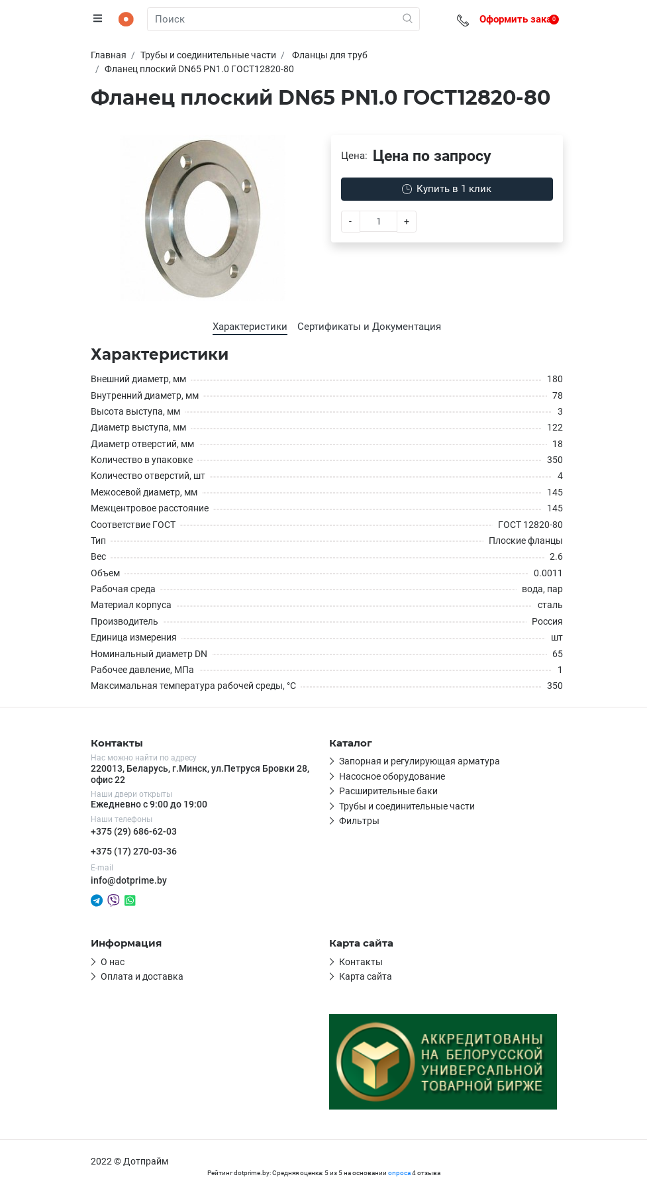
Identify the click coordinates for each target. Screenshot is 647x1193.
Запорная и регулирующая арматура (419, 761)
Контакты (361, 962)
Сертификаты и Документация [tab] (369, 327)
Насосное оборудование (392, 776)
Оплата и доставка (142, 976)
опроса (399, 1172)
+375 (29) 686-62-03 (134, 831)
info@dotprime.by (129, 880)
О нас (112, 962)
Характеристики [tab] (250, 327)
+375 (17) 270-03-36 (134, 851)
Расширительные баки (388, 791)
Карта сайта (365, 976)
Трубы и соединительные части (407, 806)
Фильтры (359, 820)
